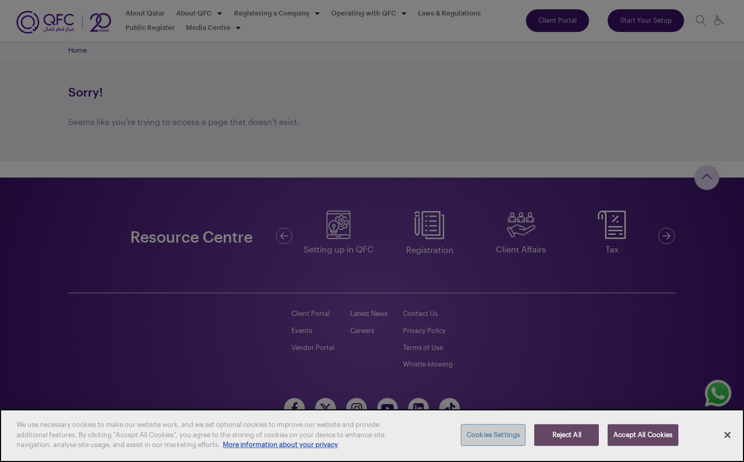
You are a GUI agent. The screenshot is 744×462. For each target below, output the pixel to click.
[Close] (727, 435)
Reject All (566, 435)
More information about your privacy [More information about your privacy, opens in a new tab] (280, 444)
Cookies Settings (493, 435)
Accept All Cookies (642, 435)
